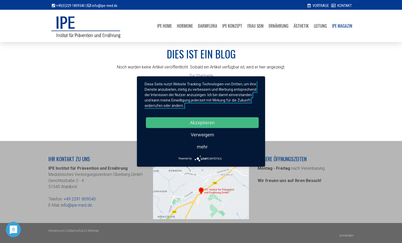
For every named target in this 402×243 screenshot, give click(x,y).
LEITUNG (320, 26)
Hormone (185, 26)
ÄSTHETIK (301, 26)
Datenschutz (76, 230)
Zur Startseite (201, 75)
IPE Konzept (232, 26)
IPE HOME (164, 26)
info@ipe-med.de (104, 5)
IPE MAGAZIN (342, 26)
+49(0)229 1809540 (70, 5)
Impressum (56, 230)
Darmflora (207, 26)
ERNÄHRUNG (278, 26)
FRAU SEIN (255, 26)
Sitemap (93, 230)
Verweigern (202, 134)
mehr (202, 146)
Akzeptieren (202, 122)
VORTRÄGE (321, 5)
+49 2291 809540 (80, 199)
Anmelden (346, 235)
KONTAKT (344, 5)
